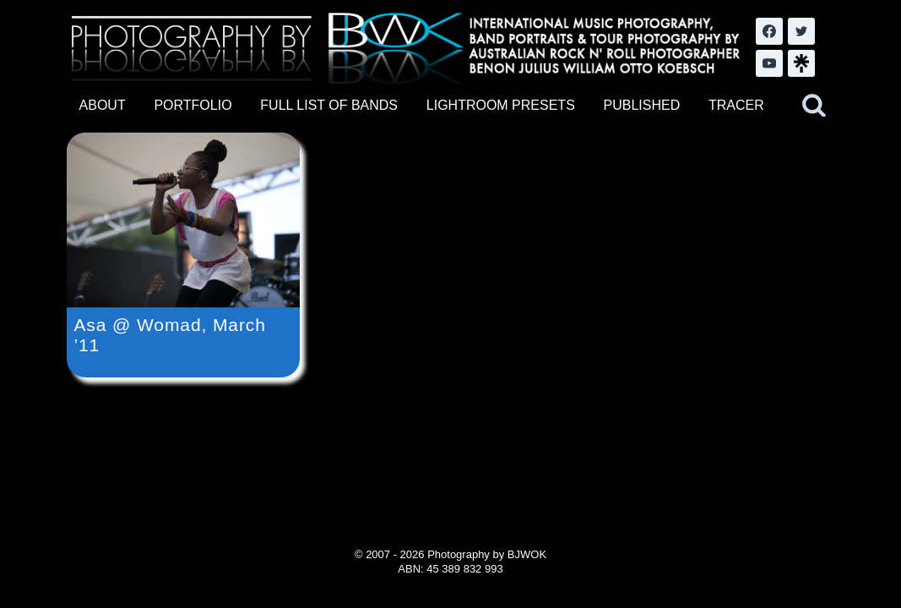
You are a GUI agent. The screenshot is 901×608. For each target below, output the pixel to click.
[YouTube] (769, 63)
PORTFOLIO (192, 105)
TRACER (736, 105)
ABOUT (102, 105)
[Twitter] (801, 31)
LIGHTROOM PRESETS (500, 105)
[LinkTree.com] (801, 63)
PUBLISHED (642, 105)
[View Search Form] (814, 105)
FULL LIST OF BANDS (329, 105)
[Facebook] (769, 31)
